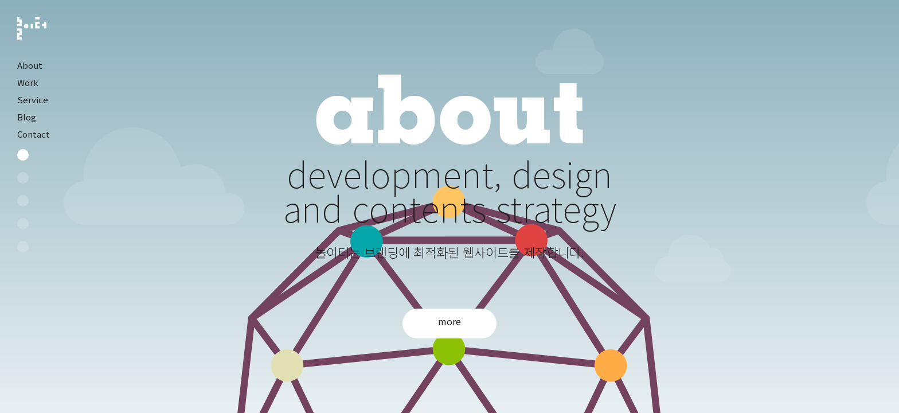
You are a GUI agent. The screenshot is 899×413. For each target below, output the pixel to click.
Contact (33, 134)
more (449, 321)
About (29, 65)
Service (32, 99)
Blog (26, 117)
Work (27, 82)
